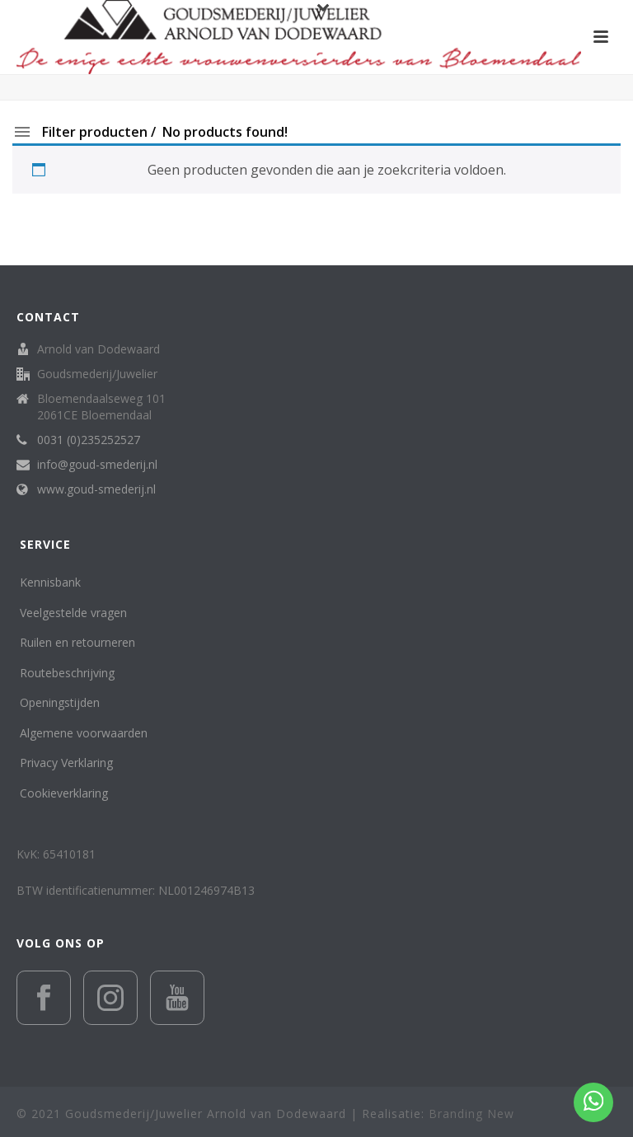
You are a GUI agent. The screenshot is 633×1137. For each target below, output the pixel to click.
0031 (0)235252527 (88, 440)
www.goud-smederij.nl (96, 489)
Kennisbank (50, 582)
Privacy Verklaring (66, 762)
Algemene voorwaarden (84, 733)
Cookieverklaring (64, 793)
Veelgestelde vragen (73, 612)
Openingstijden (60, 702)
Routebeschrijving (67, 673)
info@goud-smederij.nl (97, 464)
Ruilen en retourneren (77, 642)
